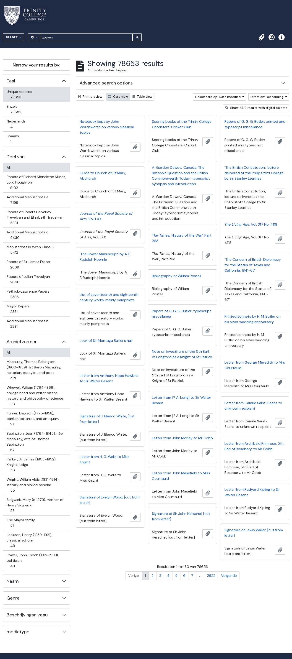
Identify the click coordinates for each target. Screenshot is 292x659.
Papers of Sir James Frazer (28, 264)
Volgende (229, 575)
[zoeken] (86, 37)
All (8, 167)
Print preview (90, 97)
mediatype (18, 632)
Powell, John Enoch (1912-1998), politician (32, 560)
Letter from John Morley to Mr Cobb (182, 438)
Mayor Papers (18, 308)
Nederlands (16, 124)
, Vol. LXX (106, 216)
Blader (12, 37)
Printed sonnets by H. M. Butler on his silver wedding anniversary (252, 319)
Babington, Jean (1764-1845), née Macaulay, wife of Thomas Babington (34, 442)
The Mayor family (20, 522)
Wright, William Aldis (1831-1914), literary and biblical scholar (32, 485)
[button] (261, 37)
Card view (118, 97)
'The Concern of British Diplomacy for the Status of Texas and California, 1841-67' (252, 265)
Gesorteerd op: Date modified (218, 97)
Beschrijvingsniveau (27, 615)
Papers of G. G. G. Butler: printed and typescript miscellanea (254, 124)
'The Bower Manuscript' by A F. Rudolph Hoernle (105, 257)
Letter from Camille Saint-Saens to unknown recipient (253, 406)
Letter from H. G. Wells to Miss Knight (104, 459)
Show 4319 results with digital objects (256, 108)
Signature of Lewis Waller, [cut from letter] (253, 533)
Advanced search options (106, 83)
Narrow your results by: (36, 65)
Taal (11, 81)
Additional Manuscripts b (27, 323)
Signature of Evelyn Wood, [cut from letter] (110, 500)
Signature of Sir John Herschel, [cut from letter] (181, 516)
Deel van (16, 157)
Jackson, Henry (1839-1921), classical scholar (29, 540)
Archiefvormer (22, 342)
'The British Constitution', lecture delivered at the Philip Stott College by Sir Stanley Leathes (254, 173)
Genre (13, 598)
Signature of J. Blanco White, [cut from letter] (107, 419)
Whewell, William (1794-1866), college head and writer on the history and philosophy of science (34, 396)
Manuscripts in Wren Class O (30, 249)
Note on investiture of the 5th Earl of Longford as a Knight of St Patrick (182, 354)
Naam (13, 581)
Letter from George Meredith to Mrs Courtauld (254, 365)
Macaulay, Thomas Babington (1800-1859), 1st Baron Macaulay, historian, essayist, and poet (33, 370)
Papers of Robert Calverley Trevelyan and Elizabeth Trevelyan (34, 217)
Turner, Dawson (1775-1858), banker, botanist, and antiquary (32, 418)
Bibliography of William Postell (176, 275)
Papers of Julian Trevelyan (28, 279)
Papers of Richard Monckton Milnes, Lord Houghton (36, 182)
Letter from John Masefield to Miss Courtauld (181, 476)
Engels (18, 109)
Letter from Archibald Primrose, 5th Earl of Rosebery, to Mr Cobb (254, 446)
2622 (211, 575)
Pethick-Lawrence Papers (28, 294)
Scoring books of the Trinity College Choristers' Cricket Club (181, 124)
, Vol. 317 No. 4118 (250, 224)
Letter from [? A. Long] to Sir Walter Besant (181, 400)
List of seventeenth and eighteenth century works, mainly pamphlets (109, 297)
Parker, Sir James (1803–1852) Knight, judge (31, 464)
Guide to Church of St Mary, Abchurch (103, 176)
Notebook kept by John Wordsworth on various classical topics (107, 127)
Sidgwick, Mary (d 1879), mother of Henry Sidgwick (34, 505)
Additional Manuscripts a (27, 199)
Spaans (13, 138)
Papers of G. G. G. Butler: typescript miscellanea (181, 314)
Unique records (19, 94)
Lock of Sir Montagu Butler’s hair (106, 340)
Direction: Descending (267, 97)
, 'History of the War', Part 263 (181, 238)
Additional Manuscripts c (27, 234)
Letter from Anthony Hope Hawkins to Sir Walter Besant (109, 378)
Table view (142, 97)
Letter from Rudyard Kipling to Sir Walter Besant (252, 492)
